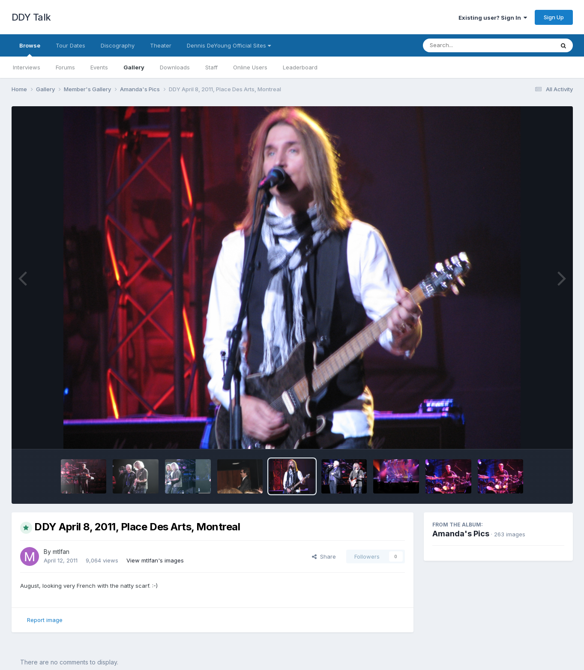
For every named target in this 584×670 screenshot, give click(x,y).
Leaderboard (300, 67)
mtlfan (61, 551)
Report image (45, 619)
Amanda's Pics (460, 533)
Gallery (133, 67)
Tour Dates (70, 45)
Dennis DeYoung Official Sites (229, 45)
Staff (211, 67)
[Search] (465, 45)
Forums (65, 67)
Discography (118, 45)
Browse (29, 49)
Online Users (250, 67)
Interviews (26, 67)
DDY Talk (31, 17)
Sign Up (554, 17)
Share (324, 556)
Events (99, 67)
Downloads (175, 67)
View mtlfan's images (155, 560)
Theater (160, 45)
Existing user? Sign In (492, 17)
